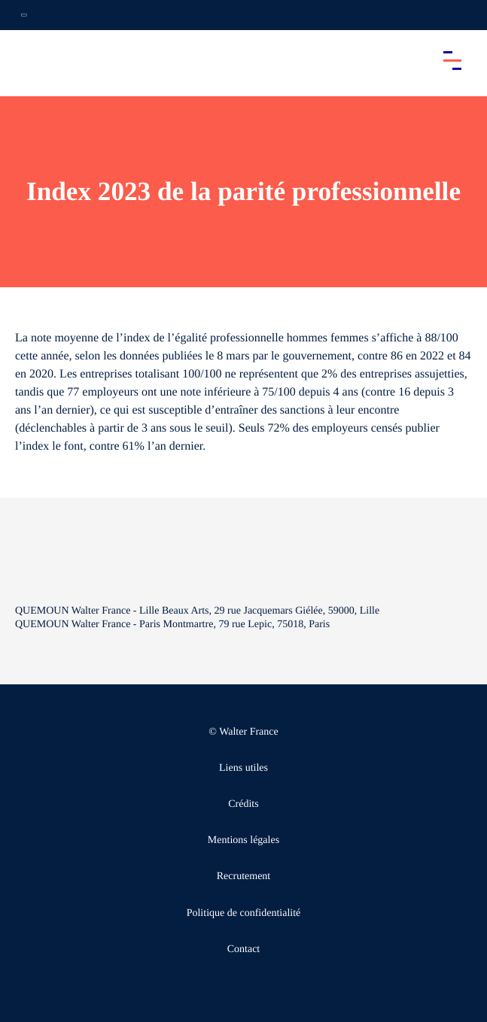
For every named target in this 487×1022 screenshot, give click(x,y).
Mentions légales (243, 840)
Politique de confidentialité (244, 913)
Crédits (243, 804)
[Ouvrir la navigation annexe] (24, 15)
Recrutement (244, 876)
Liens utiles (243, 768)
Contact (243, 949)
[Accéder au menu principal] (452, 60)
